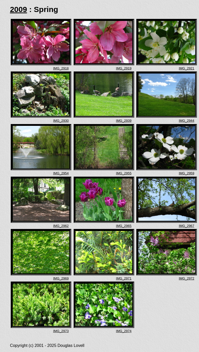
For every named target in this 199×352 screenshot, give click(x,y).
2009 (18, 9)
